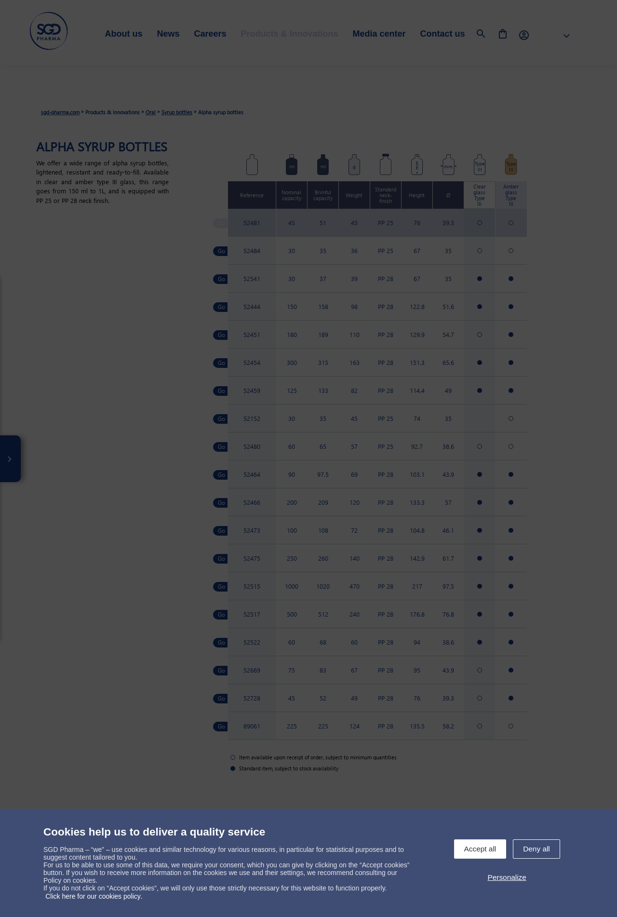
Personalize (506, 877)
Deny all (536, 849)
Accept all (480, 849)
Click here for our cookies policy (93, 896)
